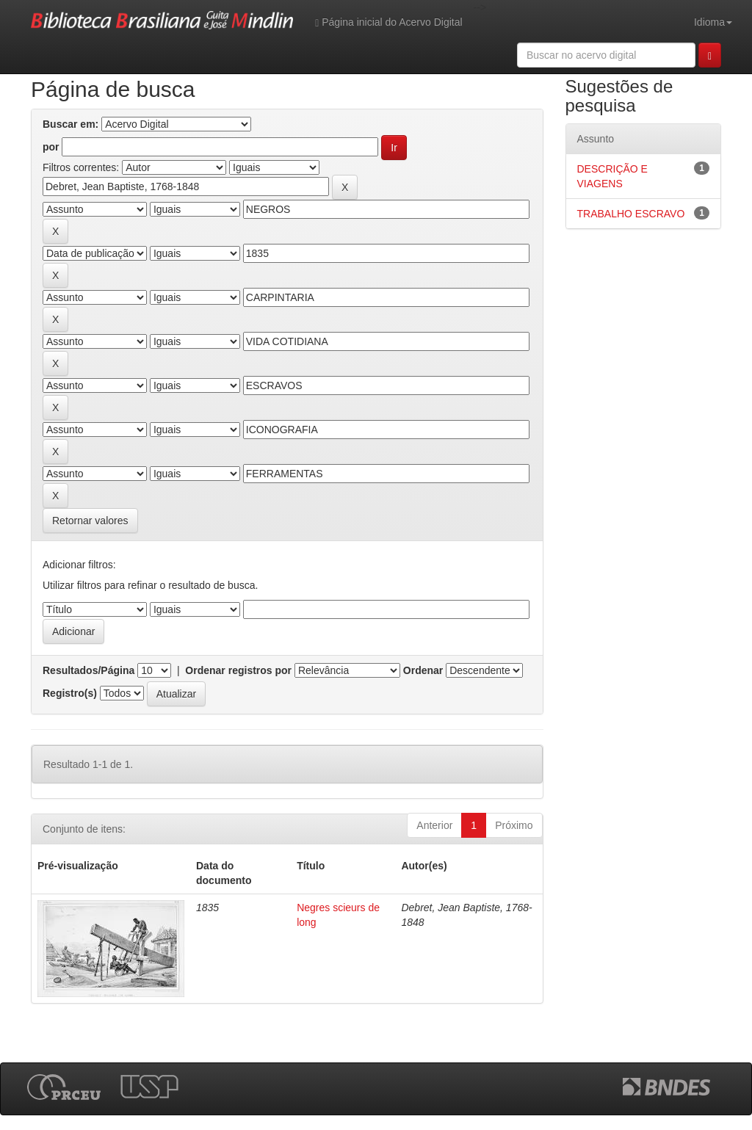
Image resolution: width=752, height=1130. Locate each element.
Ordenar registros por (238, 670)
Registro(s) (70, 693)
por (51, 147)
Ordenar (423, 670)
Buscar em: (70, 124)
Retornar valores (90, 520)
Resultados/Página (88, 670)
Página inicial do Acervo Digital (388, 22)
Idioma (713, 22)
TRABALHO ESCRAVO (631, 214)
